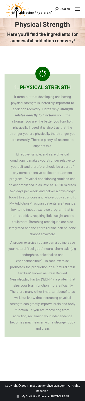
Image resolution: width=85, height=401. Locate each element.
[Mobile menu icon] (77, 9)
